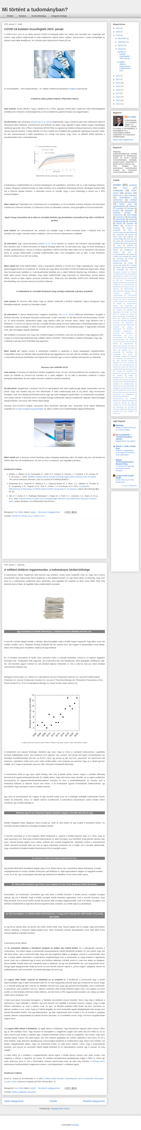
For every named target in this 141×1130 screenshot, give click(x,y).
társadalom (132, 202)
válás (132, 403)
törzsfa (119, 223)
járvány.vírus (27, 516)
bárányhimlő (117, 291)
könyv (132, 346)
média (128, 358)
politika (131, 375)
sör (136, 390)
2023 (118, 35)
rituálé (130, 263)
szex (133, 388)
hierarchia (130, 248)
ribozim (117, 381)
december (122, 38)
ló (132, 350)
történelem (132, 195)
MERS (135, 278)
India (116, 278)
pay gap (124, 373)
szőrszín (129, 390)
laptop (132, 348)
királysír (115, 346)
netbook (115, 367)
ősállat (115, 226)
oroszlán (119, 371)
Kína (122, 278)
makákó (116, 256)
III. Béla (134, 276)
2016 (118, 97)
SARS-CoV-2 (39, 516)
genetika (120, 202)
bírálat (14, 1092)
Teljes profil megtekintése (123, 140)
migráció (130, 237)
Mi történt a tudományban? (35, 9)
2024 (118, 32)
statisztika (116, 384)
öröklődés (120, 270)
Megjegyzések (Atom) (60, 1108)
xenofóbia (131, 407)
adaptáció (116, 282)
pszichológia (132, 215)
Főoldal (10, 16)
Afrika (131, 269)
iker (131, 335)
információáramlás (119, 339)
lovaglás (124, 350)
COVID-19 (16, 516)
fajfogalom (130, 310)
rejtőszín (134, 379)
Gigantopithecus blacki (120, 276)
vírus (125, 188)
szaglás (115, 386)
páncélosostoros (118, 377)
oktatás (134, 369)
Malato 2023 (47, 243)
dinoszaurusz (119, 297)
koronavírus (117, 215)
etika (127, 308)
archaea (130, 208)
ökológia (133, 200)
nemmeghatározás (128, 365)
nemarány (120, 259)
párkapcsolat (117, 263)
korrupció (124, 346)
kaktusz (115, 343)
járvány (128, 193)
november (122, 42)
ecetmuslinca (130, 297)
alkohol (125, 243)
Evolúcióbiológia (39, 16)
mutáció (129, 228)
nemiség (115, 365)
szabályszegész (129, 384)
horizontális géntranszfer (122, 331)
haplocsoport (117, 329)
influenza (131, 337)
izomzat (115, 341)
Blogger (75, 1125)
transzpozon (117, 394)
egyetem (116, 299)
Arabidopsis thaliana (120, 272)
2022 (118, 76)
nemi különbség (128, 362)
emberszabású (132, 301)
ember (117, 184)
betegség (116, 228)
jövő (133, 341)
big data (134, 243)
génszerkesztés (118, 325)
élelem (118, 267)
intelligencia (128, 250)
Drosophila (131, 274)
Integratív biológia (59, 16)
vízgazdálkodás (132, 405)
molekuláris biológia (119, 356)
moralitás (125, 256)
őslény (115, 413)
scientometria (129, 241)
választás (124, 403)
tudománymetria (118, 398)
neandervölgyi (118, 239)
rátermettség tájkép (128, 381)
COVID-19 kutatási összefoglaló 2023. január (33, 29)
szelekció (126, 388)
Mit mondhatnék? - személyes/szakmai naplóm (124, 437)
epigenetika (128, 306)
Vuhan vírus (125, 204)
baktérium (133, 206)
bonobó (116, 211)
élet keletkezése (131, 267)
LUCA (128, 278)
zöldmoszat (131, 409)
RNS (117, 280)
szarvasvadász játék (127, 386)
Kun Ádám (131, 117)
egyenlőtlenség (131, 232)
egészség (131, 299)
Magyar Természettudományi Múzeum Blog (125, 462)
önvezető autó (118, 411)
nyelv (128, 239)
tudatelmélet (130, 394)
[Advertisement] (54, 539)
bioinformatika (118, 232)
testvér (115, 265)
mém (135, 358)
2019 (118, 86)
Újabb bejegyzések (14, 1101)
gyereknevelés (118, 248)
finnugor (122, 314)
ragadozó (116, 379)
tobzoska (123, 392)
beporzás (116, 289)
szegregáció (117, 388)
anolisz (132, 282)
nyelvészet (126, 369)
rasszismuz (120, 217)
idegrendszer (117, 335)
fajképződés (117, 312)
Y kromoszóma (128, 280)
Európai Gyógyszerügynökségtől (29, 409)
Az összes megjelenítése (129, 485)
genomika (116, 322)
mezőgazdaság (119, 221)
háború (115, 250)
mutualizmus (119, 358)
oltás (135, 239)
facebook (119, 310)
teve (116, 392)
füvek (115, 318)
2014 (118, 104)
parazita (115, 373)
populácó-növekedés (120, 261)
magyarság (116, 352)
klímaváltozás (125, 198)
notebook (131, 367)
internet (115, 252)
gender (130, 235)
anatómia (125, 282)
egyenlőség (120, 219)
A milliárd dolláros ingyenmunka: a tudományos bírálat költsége (47, 569)
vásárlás (115, 405)
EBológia (120, 425)
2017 (118, 93)
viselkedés (118, 190)
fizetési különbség (119, 316)
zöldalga (122, 409)
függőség (131, 316)
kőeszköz (125, 348)
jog (130, 252)
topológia (132, 392)
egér (123, 299)
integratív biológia (122, 213)
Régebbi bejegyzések (94, 1101)
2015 (118, 100)
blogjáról (72, 89)
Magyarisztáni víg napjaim (125, 441)
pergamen (133, 373)
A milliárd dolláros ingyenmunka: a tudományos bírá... (124, 66)
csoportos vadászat (121, 293)
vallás (124, 265)
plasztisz (120, 375)
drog (118, 245)
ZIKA (130, 230)
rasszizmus (125, 379)
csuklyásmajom (118, 295)
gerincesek (129, 322)
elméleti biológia (118, 301)
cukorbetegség (132, 295)
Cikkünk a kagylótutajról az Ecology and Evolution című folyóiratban (125, 452)
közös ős (116, 348)
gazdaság (120, 235)
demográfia (132, 217)
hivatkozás (130, 329)
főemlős (130, 245)
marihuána (129, 352)
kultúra (131, 219)
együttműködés (119, 206)
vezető (115, 403)
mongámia (133, 356)
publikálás (22, 1092)
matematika (116, 354)
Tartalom (22, 16)
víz (123, 405)
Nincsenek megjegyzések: (49, 512)
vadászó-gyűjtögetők (128, 400)
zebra (115, 409)
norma (123, 367)
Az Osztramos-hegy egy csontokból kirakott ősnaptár (125, 468)
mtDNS (134, 256)
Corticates (133, 272)
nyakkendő (116, 369)
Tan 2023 (66, 314)
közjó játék (117, 237)
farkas (127, 312)
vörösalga (133, 265)
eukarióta (129, 211)
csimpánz (120, 208)
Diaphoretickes (120, 274)
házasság (116, 333)
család (132, 291)
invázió (131, 339)
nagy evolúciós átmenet (125, 360)
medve (130, 354)
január (120, 49)
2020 (118, 83)
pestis (118, 241)
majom (131, 254)
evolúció (133, 185)
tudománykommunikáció (121, 396)
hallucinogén (130, 325)
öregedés (131, 411)
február (121, 45)
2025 (118, 28)
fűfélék (123, 318)
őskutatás (116, 243)
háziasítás (129, 333)
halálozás (116, 327)
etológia (134, 308)
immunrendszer (118, 337)
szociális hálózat (118, 390)
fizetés (132, 314)
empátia (119, 303)
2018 (118, 90)
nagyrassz (116, 362)
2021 (118, 79)
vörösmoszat (120, 407)
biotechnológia (128, 289)
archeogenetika (129, 284)
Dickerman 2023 (41, 122)
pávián (131, 377)
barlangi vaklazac (129, 287)
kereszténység (128, 343)
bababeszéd (117, 287)
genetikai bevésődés (127, 320)
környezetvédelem (119, 254)
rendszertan (118, 200)
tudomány (32, 1092)
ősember (130, 223)
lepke (115, 350)
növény (131, 259)
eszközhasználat (118, 308)
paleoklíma (130, 371)
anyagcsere (116, 284)
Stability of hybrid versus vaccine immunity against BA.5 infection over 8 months (62, 477)
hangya (129, 327)
